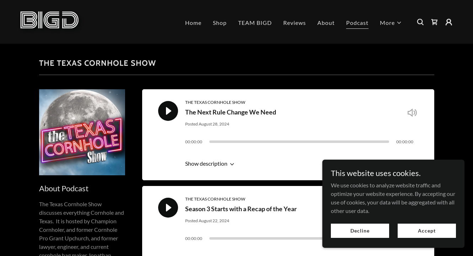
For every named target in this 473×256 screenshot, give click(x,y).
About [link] (326, 22)
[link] (50, 21)
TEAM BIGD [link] (255, 22)
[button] (391, 22)
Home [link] (193, 22)
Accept (426, 231)
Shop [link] (220, 22)
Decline (359, 231)
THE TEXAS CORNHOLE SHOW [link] (215, 102)
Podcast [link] (357, 22)
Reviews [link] (294, 22)
